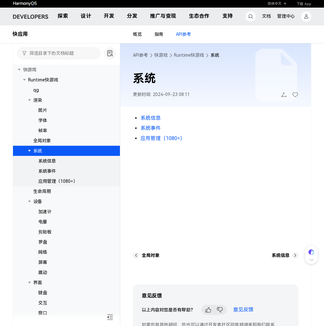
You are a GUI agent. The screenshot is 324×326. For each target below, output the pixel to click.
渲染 (37, 100)
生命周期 (42, 191)
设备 (37, 201)
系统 (37, 150)
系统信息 (47, 160)
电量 (42, 221)
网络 (42, 252)
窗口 (42, 313)
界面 (37, 282)
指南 (158, 34)
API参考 (183, 34)
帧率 (42, 130)
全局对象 (42, 140)
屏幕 (42, 262)
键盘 (42, 292)
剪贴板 (45, 231)
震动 (42, 272)
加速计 (45, 211)
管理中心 (286, 16)
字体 (42, 120)
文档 (266, 16)
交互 (42, 302)
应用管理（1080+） (58, 181)
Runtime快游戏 (43, 79)
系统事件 (47, 171)
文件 (37, 323)
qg (36, 90)
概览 (137, 34)
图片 (42, 110)
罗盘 (42, 242)
